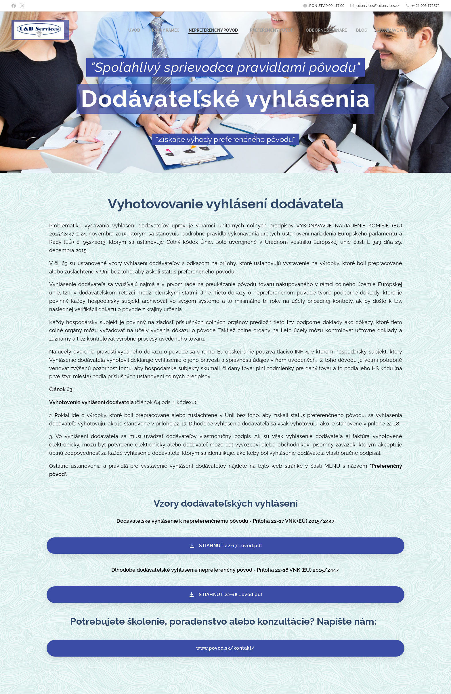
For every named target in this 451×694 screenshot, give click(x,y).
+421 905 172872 (425, 5)
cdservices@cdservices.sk (378, 5)
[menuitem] (117, 30)
